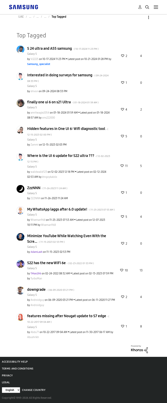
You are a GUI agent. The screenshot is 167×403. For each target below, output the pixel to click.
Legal (6, 382)
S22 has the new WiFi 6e (60, 263)
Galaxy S (32, 53)
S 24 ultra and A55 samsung (62, 48)
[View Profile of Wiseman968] (38, 220)
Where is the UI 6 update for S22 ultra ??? (68, 158)
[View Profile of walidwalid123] (39, 171)
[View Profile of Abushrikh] (33, 337)
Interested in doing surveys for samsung (68, 78)
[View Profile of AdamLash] (36, 252)
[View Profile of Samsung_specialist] (38, 64)
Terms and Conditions (18, 368)
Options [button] (142, 17)
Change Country (33, 390)
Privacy (7, 375)
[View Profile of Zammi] (35, 144)
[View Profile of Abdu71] (35, 332)
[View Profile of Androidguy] (37, 300)
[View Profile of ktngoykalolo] (49, 177)
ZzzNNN (47, 188)
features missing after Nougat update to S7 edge (68, 319)
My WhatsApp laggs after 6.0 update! (71, 209)
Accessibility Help (15, 361)
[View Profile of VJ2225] (35, 59)
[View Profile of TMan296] (36, 273)
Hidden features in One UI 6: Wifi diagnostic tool (67, 131)
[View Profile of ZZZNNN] (36, 198)
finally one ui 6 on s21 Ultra (62, 102)
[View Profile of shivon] (34, 91)
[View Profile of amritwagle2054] (40, 112)
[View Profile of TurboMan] (36, 278)
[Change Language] (11, 390)
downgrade (50, 289)
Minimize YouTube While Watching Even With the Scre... (66, 239)
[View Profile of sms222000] (48, 117)
